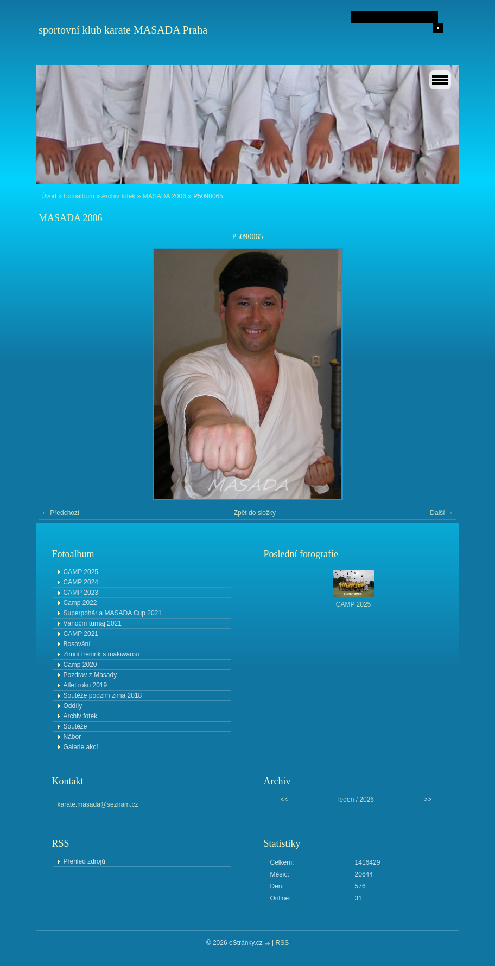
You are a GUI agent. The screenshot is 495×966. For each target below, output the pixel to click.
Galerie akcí (81, 747)
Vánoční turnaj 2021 (93, 623)
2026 (366, 799)
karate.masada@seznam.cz (98, 804)
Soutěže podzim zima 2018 (103, 695)
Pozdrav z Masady (90, 675)
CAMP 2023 (81, 592)
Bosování (77, 644)
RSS (282, 942)
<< (284, 799)
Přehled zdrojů (84, 861)
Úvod (48, 196)
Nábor (72, 736)
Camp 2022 (80, 603)
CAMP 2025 (81, 572)
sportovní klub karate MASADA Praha (123, 30)
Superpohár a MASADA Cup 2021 (113, 613)
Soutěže (75, 726)
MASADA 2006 (164, 196)
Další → (441, 513)
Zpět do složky (255, 513)
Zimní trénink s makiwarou (101, 654)
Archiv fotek (118, 196)
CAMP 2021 (81, 633)
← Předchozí (60, 513)
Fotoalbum (79, 196)
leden (346, 799)
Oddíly (73, 706)
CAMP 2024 (81, 582)
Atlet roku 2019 (85, 685)
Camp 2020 (80, 664)
